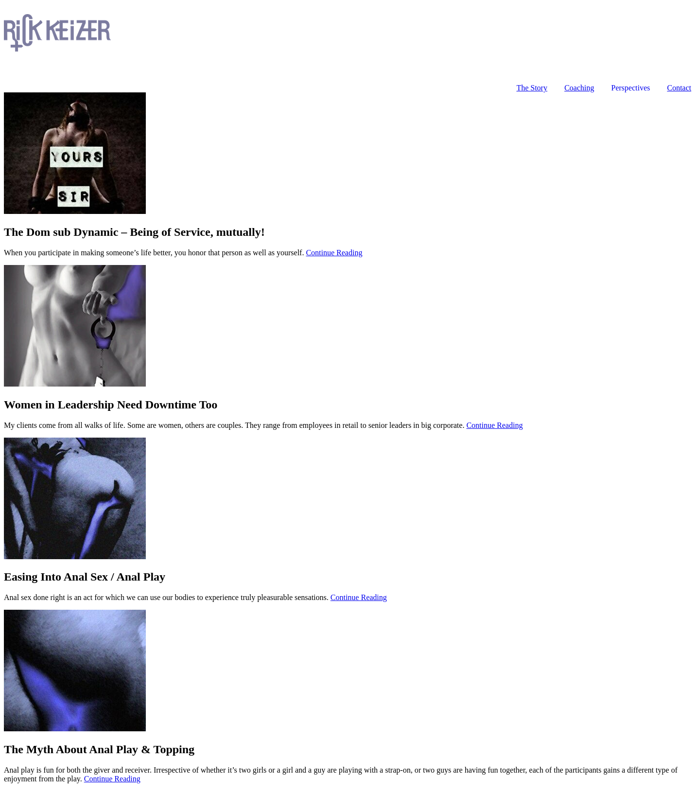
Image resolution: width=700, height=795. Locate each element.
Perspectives (630, 88)
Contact (679, 88)
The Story (531, 88)
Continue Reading (334, 252)
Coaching (579, 88)
